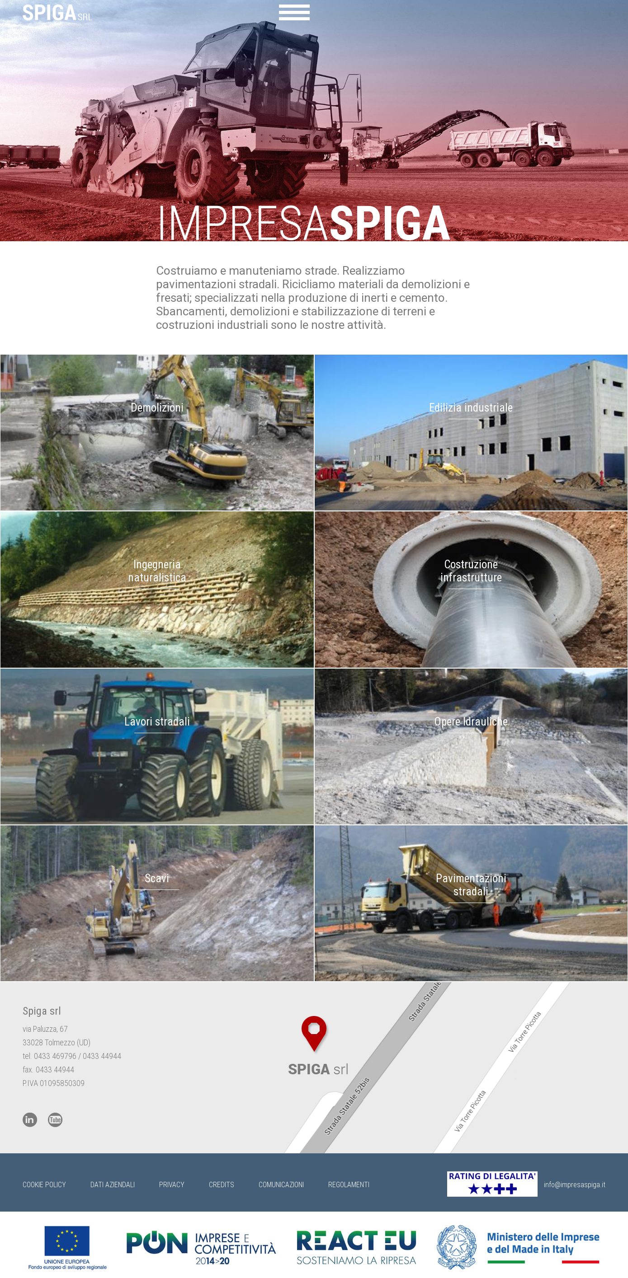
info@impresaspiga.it (574, 1184)
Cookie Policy (44, 1184)
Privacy (171, 1184)
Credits (221, 1184)
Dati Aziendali (112, 1184)
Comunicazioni (281, 1184)
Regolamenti (348, 1184)
